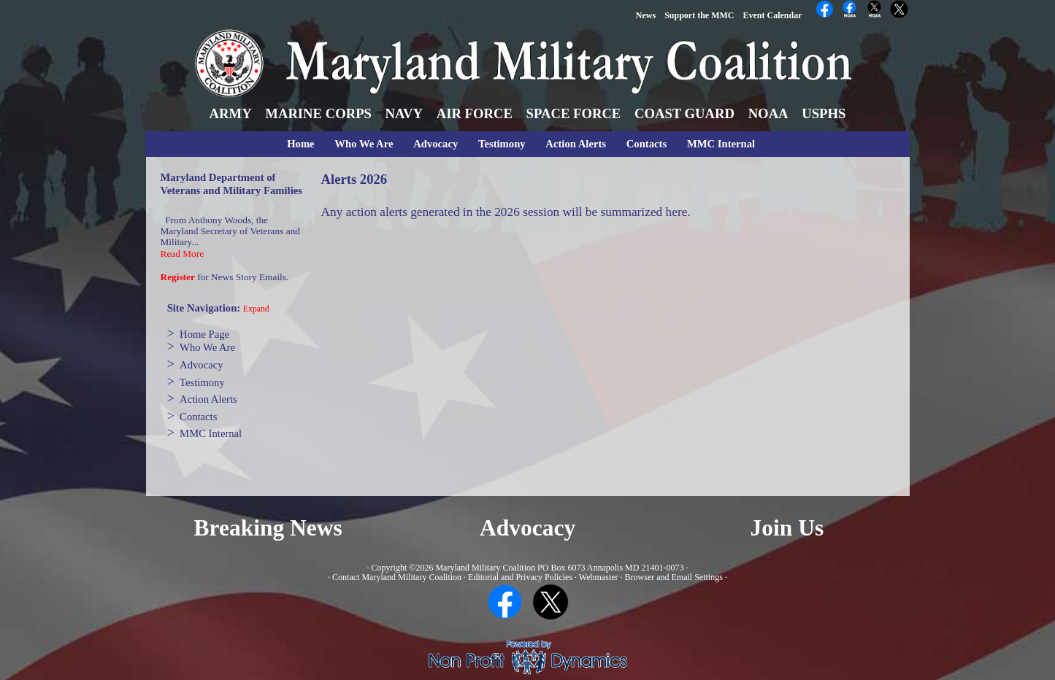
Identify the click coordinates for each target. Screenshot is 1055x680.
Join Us (787, 528)
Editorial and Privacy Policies (520, 577)
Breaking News (268, 528)
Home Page (204, 334)
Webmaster (598, 577)
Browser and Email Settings (674, 577)
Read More (182, 253)
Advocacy (435, 144)
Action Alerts (575, 144)
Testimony (502, 144)
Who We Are (363, 144)
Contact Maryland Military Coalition (396, 577)
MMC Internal (721, 144)
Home (300, 144)
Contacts (646, 144)
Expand (256, 309)
